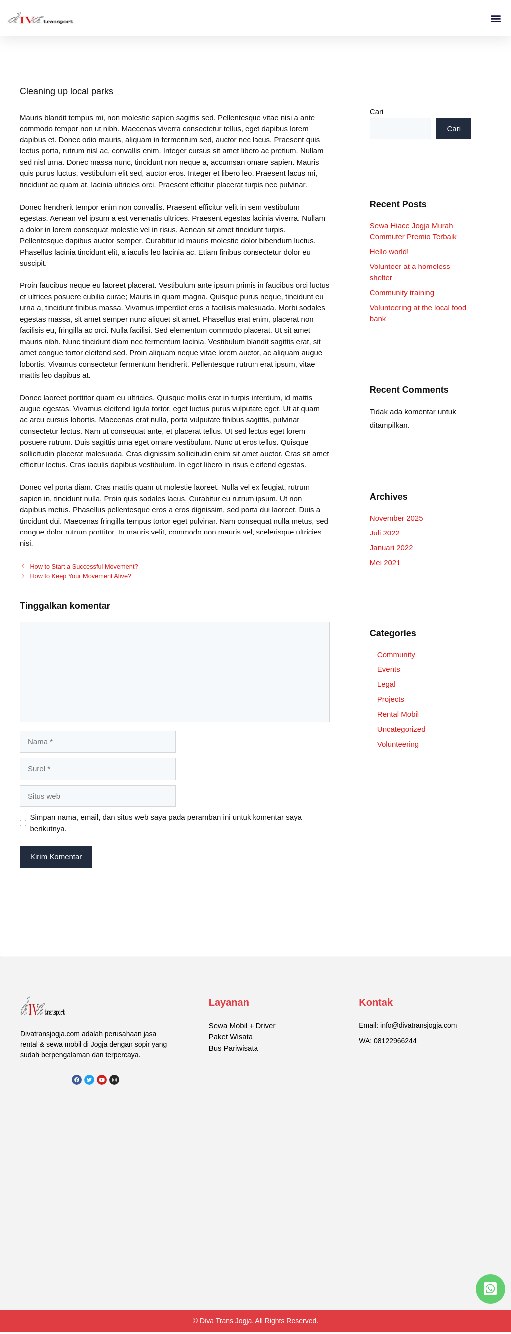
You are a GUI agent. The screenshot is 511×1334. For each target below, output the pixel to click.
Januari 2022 (391, 547)
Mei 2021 (385, 562)
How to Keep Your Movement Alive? (80, 576)
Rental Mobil (398, 714)
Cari (377, 111)
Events (388, 669)
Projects (390, 699)
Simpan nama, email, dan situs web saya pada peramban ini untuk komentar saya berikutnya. (166, 823)
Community (396, 654)
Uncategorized (401, 729)
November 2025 (396, 518)
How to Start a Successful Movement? (84, 566)
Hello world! (389, 251)
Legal (386, 684)
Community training (402, 292)
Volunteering (398, 744)
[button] (495, 18)
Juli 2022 (385, 533)
